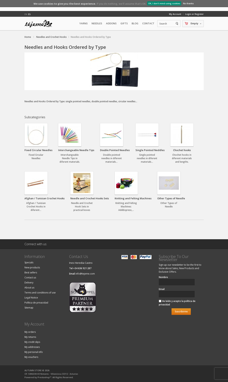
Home (27, 37)
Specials (28, 262)
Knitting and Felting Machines (133, 198)
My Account (175, 14)
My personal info (33, 352)
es (29, 14)
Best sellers (30, 272)
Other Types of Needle (171, 198)
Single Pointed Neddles (150, 150)
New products (32, 267)
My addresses (32, 347)
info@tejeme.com (85, 273)
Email (162, 289)
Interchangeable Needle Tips (76, 150)
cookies (48, 3)
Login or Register (194, 14)
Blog (135, 23)
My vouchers (31, 357)
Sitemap (28, 307)
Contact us (30, 277)
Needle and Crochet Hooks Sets (89, 198)
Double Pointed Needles (115, 150)
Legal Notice (31, 297)
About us (29, 287)
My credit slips (32, 342)
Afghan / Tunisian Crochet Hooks (44, 198)
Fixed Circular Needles (38, 150)
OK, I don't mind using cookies (164, 3)
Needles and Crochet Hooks (51, 37)
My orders (30, 332)
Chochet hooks (182, 150)
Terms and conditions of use (40, 292)
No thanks (188, 3)
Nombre (163, 277)
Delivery (28, 282)
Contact (148, 23)
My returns (30, 337)
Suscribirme (181, 311)
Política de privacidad (36, 302)
